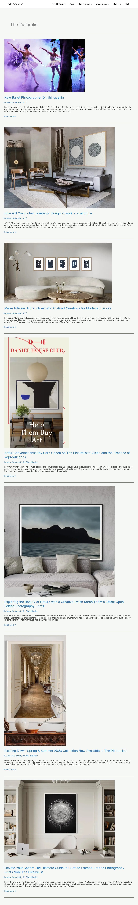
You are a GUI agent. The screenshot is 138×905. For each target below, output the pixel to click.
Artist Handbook (102, 4)
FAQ (127, 4)
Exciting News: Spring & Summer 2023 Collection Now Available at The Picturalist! (66, 750)
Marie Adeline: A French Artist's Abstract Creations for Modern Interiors (58, 308)
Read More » (10, 116)
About (72, 4)
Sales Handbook (85, 4)
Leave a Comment (12, 102)
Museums (117, 4)
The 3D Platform (59, 4)
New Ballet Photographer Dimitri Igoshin (34, 97)
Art (24, 102)
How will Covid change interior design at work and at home (49, 213)
